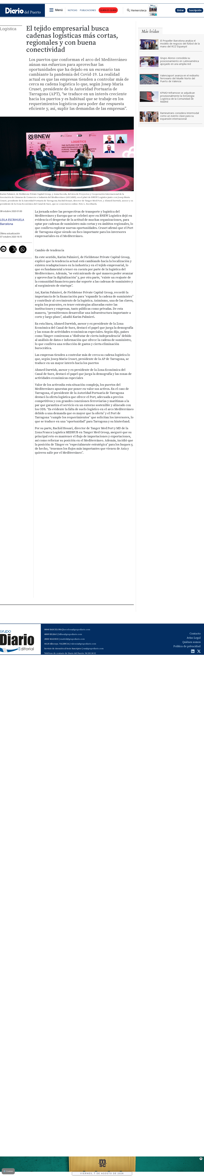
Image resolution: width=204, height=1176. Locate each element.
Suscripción (195, 10)
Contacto (195, 633)
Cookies (8, 1171)
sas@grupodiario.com (93, 648)
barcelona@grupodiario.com (76, 629)
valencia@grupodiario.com (83, 644)
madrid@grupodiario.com (72, 639)
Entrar (180, 10)
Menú (59, 10)
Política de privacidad (187, 646)
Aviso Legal (194, 638)
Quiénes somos (191, 642)
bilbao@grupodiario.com (70, 634)
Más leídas (150, 31)
